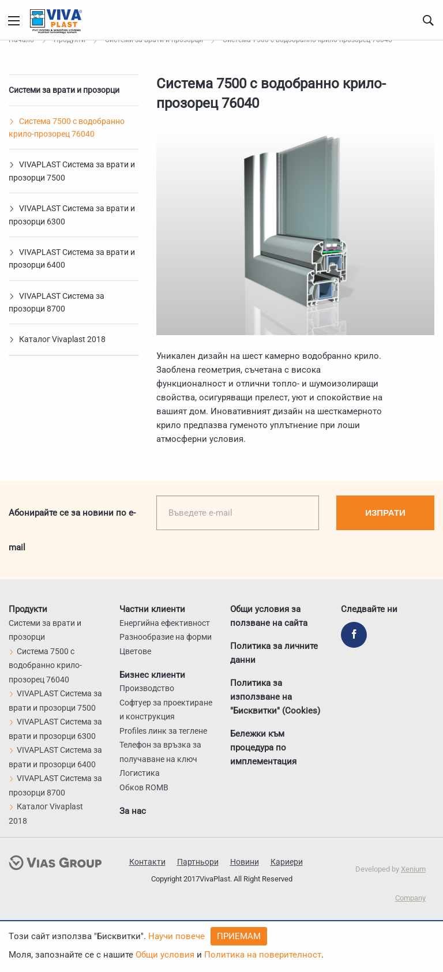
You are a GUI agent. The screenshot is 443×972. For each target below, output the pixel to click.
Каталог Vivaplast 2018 (57, 339)
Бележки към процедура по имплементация (263, 748)
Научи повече (176, 936)
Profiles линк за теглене (163, 730)
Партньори (198, 861)
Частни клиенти (152, 609)
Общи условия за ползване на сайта (268, 616)
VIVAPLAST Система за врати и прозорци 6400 (72, 258)
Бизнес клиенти (152, 674)
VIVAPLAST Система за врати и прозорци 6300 (72, 215)
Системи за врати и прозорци (64, 90)
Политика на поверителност (262, 955)
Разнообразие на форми (165, 636)
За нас (132, 810)
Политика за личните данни (274, 653)
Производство (146, 688)
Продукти (28, 609)
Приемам (239, 936)
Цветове (135, 651)
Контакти (147, 861)
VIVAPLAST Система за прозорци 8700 (56, 302)
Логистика (139, 773)
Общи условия (165, 955)
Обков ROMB (143, 787)
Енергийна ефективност (164, 623)
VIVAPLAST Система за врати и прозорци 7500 (72, 171)
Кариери (287, 861)
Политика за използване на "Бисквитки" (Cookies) (275, 697)
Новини (244, 861)
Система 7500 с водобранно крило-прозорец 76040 (67, 127)
